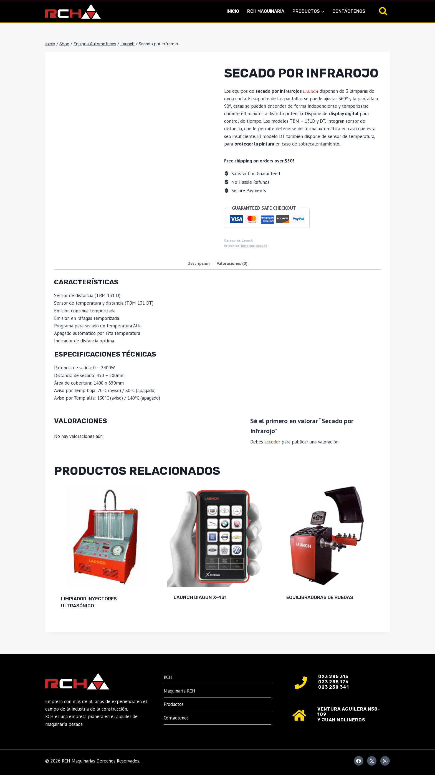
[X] (371, 761)
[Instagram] (385, 761)
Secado (261, 246)
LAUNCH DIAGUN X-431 (200, 597)
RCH (168, 677)
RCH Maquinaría (265, 11)
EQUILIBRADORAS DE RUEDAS (319, 597)
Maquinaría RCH (179, 691)
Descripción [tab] (199, 263)
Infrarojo (248, 246)
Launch (247, 240)
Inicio (233, 11)
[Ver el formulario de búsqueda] (383, 11)
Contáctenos (348, 11)
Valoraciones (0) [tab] (232, 263)
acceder (272, 442)
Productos (174, 704)
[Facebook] (358, 761)
